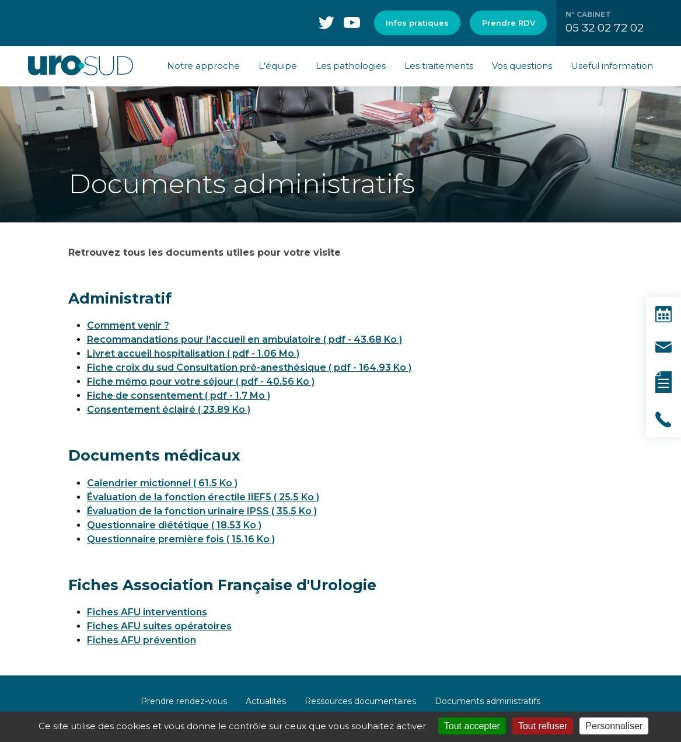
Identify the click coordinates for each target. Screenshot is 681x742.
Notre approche (203, 65)
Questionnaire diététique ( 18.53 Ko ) (174, 525)
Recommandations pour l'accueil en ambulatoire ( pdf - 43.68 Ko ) (244, 339)
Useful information (612, 65)
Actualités (266, 701)
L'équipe (278, 65)
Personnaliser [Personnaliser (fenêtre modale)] (613, 726)
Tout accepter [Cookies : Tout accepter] (472, 726)
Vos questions (522, 65)
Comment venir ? (128, 325)
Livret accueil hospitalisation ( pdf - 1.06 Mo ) (193, 353)
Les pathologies (351, 65)
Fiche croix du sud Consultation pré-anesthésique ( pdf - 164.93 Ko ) (249, 367)
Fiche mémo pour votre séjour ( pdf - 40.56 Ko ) (201, 381)
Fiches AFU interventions (147, 612)
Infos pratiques (417, 22)
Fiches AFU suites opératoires (159, 626)
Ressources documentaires (360, 701)
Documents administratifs (487, 701)
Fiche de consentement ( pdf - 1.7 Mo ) (178, 395)
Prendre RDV (508, 22)
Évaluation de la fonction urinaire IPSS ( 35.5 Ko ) (202, 511)
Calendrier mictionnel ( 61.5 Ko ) (162, 483)
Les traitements (438, 65)
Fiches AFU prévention (141, 640)
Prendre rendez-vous (184, 701)
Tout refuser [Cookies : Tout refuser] (542, 726)
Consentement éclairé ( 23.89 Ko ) (168, 409)
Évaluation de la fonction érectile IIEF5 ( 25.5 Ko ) (203, 497)
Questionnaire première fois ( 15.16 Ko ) (181, 539)
